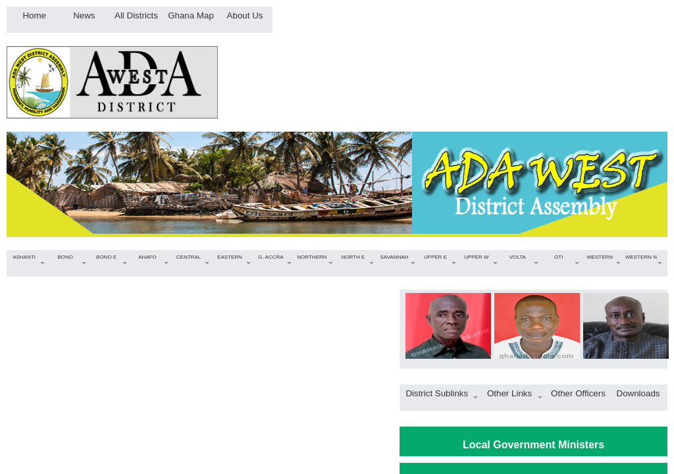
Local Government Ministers (533, 444)
